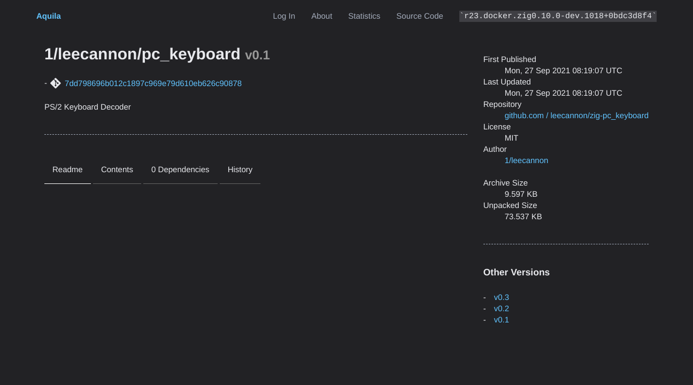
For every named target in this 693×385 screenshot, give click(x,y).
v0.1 (501, 320)
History (240, 169)
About (321, 16)
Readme (67, 169)
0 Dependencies (180, 169)
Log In (284, 16)
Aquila (48, 16)
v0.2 (501, 308)
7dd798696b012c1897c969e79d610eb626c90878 (153, 83)
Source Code (419, 16)
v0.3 (501, 297)
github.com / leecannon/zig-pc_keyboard (577, 115)
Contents (117, 169)
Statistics (364, 16)
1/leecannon (527, 160)
